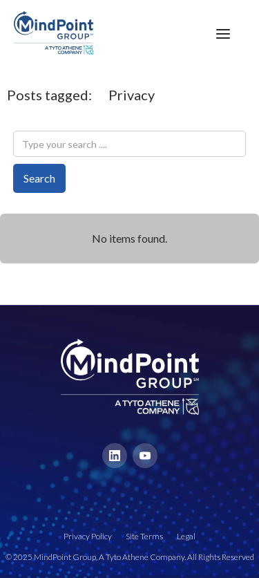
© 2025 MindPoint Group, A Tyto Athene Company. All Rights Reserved (130, 557)
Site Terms (144, 536)
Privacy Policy (88, 536)
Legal (186, 536)
